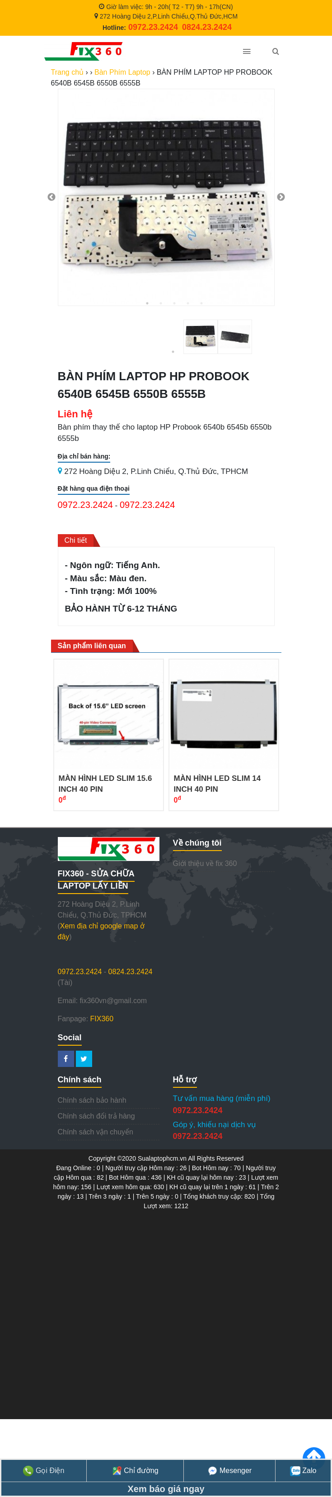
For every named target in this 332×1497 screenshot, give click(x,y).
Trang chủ (67, 72)
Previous (51, 197)
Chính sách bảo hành (92, 1100)
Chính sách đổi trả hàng (96, 1116)
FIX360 (102, 1019)
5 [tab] (201, 303)
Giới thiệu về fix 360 (205, 863)
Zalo (303, 1470)
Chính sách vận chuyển (95, 1132)
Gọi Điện (43, 1470)
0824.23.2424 (130, 972)
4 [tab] (187, 303)
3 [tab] (174, 303)
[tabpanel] (166, 197)
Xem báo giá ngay (165, 1489)
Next (280, 197)
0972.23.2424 (85, 505)
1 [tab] (147, 303)
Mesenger (229, 1470)
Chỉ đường (135, 1470)
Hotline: (140, 27)
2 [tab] (160, 303)
